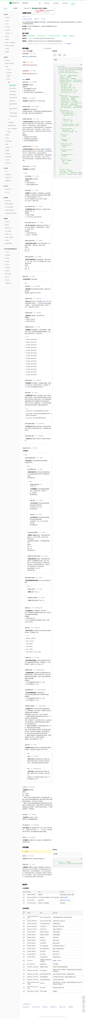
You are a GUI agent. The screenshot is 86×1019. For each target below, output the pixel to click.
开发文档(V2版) (36, 1007)
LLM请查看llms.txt (26, 1004)
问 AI (43, 18)
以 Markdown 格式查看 (27, 18)
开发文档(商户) (25, 1007)
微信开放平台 (53, 1007)
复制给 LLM (36, 18)
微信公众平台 (62, 1007)
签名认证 (28, 56)
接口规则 (65, 897)
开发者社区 (45, 1007)
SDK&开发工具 (27, 8)
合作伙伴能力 (56, 3)
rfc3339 (45, 121)
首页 (40, 3)
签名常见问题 (66, 900)
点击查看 (69, 43)
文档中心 (73, 3)
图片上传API (46, 301)
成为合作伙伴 (47, 3)
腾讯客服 (71, 1007)
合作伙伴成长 (65, 3)
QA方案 (59, 960)
